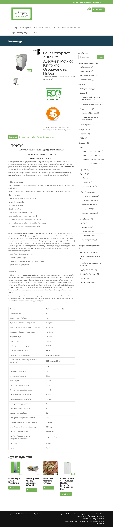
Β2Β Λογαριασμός (85, 2)
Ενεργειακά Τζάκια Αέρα (89, 113)
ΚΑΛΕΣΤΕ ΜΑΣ (98, 10)
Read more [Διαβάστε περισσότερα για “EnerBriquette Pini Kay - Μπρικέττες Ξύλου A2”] (31, 490)
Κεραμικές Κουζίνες (88, 236)
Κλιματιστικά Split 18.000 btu (91, 155)
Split (81, 147)
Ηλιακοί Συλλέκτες (85, 80)
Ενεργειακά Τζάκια (86, 109)
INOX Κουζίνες (86, 227)
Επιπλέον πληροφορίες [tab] (27, 137)
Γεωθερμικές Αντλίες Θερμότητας (90, 105)
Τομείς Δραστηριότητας (20, 33)
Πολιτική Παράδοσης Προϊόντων (93, 519)
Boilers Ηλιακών (85, 71)
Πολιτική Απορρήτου (80, 514)
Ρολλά (84, 178)
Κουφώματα (82, 170)
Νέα (35, 33)
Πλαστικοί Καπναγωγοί (87, 282)
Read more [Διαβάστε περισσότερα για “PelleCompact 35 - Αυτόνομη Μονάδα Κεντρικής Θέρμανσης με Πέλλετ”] (66, 494)
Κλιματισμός (82, 143)
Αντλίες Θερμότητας (86, 89)
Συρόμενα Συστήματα (88, 205)
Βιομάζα (60, 130)
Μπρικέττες (83, 134)
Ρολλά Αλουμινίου (88, 186)
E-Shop (75, 2)
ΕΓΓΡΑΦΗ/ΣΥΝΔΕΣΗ (65, 77)
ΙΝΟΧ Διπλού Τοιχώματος (88, 274)
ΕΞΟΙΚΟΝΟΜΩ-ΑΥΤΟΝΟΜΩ (69, 27)
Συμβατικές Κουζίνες (88, 240)
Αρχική (14, 27)
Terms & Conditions (96, 514)
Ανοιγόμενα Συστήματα (89, 200)
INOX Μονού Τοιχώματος (88, 252)
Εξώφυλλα (83, 174)
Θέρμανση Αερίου (85, 125)
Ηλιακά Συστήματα (84, 67)
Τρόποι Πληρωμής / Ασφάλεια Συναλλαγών (90, 516)
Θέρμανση (67, 130)
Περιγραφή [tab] (13, 137)
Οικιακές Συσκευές (84, 219)
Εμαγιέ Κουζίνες (87, 231)
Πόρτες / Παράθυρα (86, 192)
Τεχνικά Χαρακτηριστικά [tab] (45, 137)
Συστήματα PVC (87, 209)
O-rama (39, 514)
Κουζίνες (83, 223)
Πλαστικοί (83, 278)
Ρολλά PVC (86, 182)
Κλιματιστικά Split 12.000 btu (91, 151)
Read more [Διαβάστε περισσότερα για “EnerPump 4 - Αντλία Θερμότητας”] (14, 488)
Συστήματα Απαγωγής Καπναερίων (89, 246)
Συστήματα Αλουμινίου (89, 213)
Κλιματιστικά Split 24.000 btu (91, 160)
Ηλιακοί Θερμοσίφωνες (87, 75)
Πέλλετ (82, 138)
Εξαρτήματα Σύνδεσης (87, 270)
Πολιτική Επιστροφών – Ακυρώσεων (76, 521)
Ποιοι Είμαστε (25, 27)
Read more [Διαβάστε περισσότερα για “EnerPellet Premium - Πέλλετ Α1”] (48, 488)
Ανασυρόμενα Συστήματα (90, 196)
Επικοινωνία (97, 2)
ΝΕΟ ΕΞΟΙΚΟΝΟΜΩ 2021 (44, 27)
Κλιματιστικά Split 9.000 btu (91, 164)
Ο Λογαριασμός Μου (97, 521)
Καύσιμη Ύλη (82, 130)
